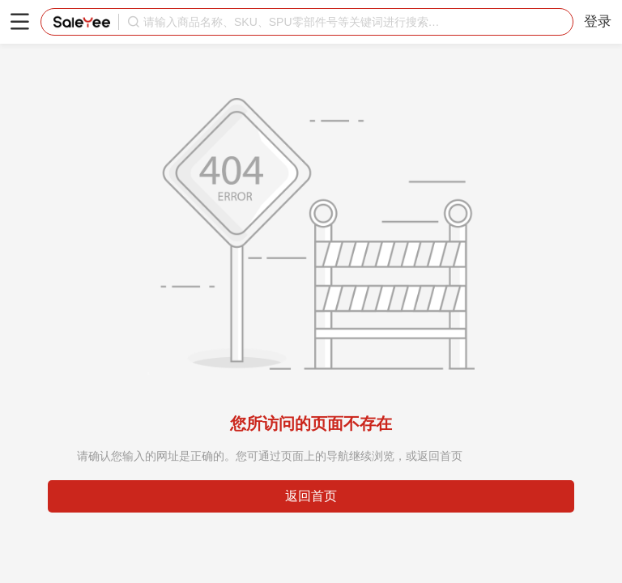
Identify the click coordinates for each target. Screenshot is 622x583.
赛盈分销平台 (81, 22)
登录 (597, 21)
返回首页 (311, 496)
